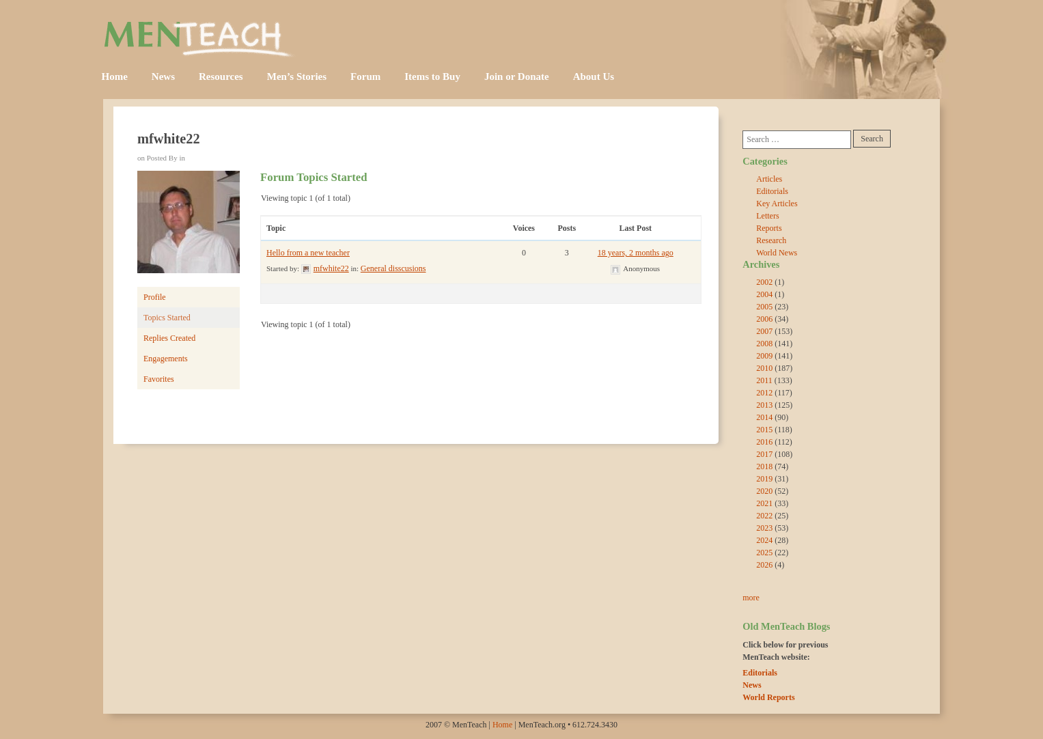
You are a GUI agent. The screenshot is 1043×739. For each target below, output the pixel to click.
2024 (764, 540)
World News (776, 252)
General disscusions (393, 268)
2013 (764, 405)
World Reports (768, 697)
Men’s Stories (296, 76)
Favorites (158, 379)
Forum (365, 76)
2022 (764, 515)
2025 (764, 552)
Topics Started (167, 317)
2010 (764, 368)
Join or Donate (516, 76)
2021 (764, 503)
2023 (764, 528)
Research (771, 240)
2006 (764, 319)
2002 (764, 282)
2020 (764, 491)
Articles (769, 179)
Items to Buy (432, 76)
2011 (764, 380)
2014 (764, 417)
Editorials (772, 191)
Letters (767, 216)
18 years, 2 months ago (635, 252)
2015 (764, 429)
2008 (764, 343)
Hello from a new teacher (308, 252)
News (163, 76)
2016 (764, 442)
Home (115, 76)
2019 (764, 479)
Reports (768, 228)
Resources (221, 76)
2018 (764, 466)
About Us (593, 76)
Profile (154, 297)
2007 (764, 331)
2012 (764, 393)
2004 (764, 294)
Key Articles (776, 203)
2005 (764, 306)
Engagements (165, 358)
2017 (764, 454)
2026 (764, 565)
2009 (764, 356)
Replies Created (169, 338)
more (751, 597)
